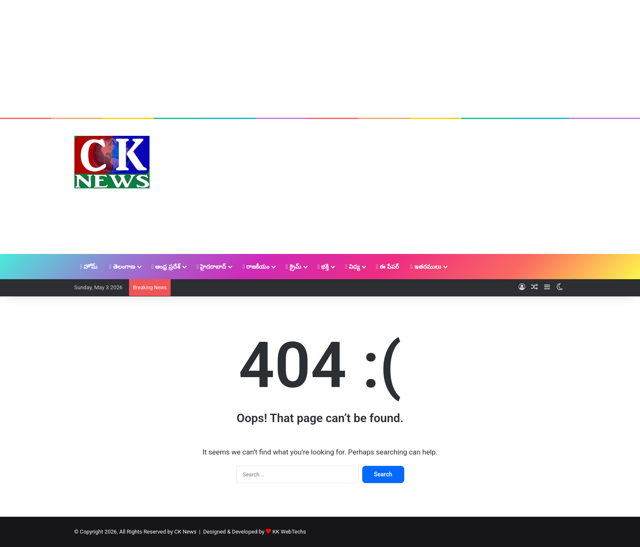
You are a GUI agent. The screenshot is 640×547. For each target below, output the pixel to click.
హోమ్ (89, 266)
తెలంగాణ (122, 266)
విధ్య (352, 266)
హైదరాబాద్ (212, 266)
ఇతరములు (426, 266)
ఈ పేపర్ (387, 266)
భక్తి (323, 266)
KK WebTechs (289, 532)
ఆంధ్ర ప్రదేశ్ (166, 266)
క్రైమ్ (293, 266)
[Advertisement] (320, 59)
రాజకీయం (255, 266)
